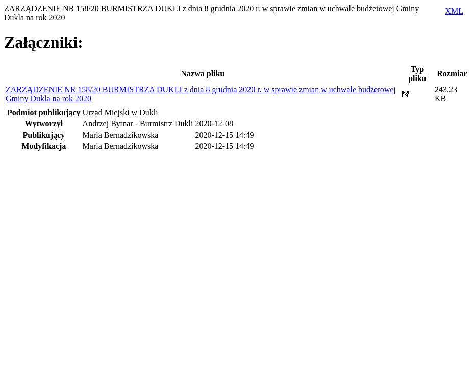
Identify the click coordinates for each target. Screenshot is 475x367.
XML (454, 11)
